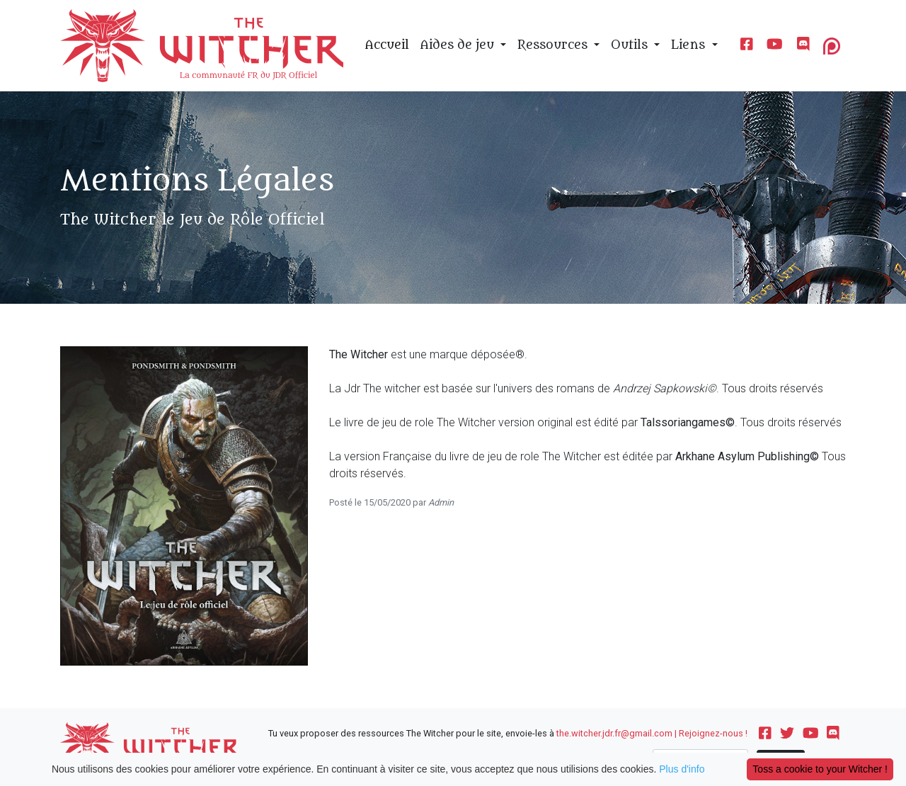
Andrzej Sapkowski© (664, 388)
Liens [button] (690, 45)
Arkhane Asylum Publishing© (747, 456)
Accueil (387, 45)
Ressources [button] (554, 45)
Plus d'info (681, 769)
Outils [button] (631, 45)
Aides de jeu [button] (459, 45)
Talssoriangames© (688, 422)
